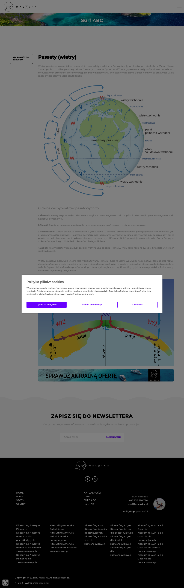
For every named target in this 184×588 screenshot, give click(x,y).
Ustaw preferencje (92, 304)
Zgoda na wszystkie (46, 304)
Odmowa (137, 304)
